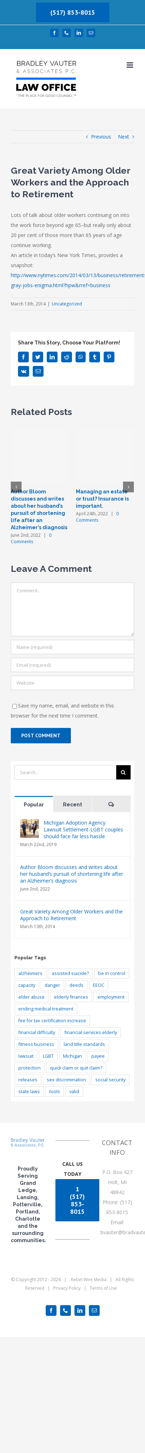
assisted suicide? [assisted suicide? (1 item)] (70, 973)
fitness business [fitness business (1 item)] (36, 1044)
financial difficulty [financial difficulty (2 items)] (36, 1032)
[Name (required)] (72, 647)
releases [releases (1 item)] (27, 1080)
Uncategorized (67, 304)
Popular (34, 804)
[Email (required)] (72, 665)
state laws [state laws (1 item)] (29, 1091)
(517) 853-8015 (72, 12)
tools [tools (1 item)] (54, 1091)
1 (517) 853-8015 (77, 1200)
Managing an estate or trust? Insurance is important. (102, 499)
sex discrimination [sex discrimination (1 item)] (66, 1080)
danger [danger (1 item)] (52, 985)
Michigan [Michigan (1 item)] (72, 1056)
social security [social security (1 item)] (110, 1080)
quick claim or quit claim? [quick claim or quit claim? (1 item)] (76, 1068)
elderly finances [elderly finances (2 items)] (71, 997)
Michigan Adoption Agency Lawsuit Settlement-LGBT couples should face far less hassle (83, 829)
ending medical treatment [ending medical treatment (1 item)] (45, 1009)
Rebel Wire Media (89, 1279)
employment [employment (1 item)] (111, 997)
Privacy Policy (67, 1288)
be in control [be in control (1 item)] (111, 973)
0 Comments (31, 538)
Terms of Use (103, 1288)
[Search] (123, 772)
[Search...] (65, 772)
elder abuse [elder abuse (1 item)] (31, 997)
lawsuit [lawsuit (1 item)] (25, 1056)
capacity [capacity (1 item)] (26, 985)
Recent (72, 804)
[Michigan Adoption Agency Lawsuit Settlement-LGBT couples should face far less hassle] (29, 824)
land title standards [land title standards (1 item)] (84, 1044)
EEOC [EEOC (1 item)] (98, 985)
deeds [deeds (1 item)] (76, 985)
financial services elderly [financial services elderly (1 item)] (90, 1032)
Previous (101, 136)
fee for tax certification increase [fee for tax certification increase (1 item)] (52, 1021)
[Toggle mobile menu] (130, 65)
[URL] (72, 683)
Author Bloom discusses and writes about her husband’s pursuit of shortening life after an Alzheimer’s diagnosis (71, 874)
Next (123, 136)
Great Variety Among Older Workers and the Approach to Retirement (71, 915)
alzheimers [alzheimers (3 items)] (30, 973)
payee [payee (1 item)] (98, 1056)
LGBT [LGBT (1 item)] (48, 1056)
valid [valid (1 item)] (74, 1091)
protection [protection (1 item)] (29, 1068)
